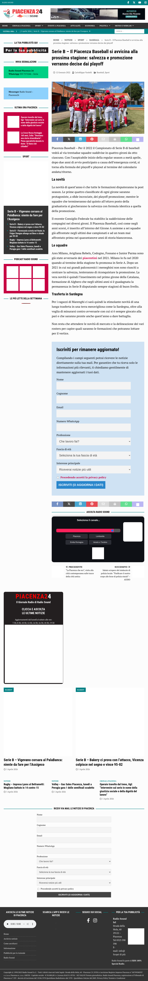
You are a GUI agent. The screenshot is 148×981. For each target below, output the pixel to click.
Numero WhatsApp (67, 421)
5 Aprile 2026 (12, 769)
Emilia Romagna (76, 542)
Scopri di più (119, 954)
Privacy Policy (102, 978)
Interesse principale (68, 463)
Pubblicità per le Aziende (14, 953)
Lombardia (100, 536)
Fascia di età (63, 449)
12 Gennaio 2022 (63, 72)
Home (5, 26)
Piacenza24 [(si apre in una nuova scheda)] (14, 95)
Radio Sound (7, 2)
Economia (90, 26)
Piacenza (76, 536)
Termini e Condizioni (117, 978)
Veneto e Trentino (100, 542)
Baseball (100, 72)
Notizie (68, 40)
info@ (122, 950)
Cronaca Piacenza (21, 26)
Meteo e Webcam (123, 26)
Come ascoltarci (10, 943)
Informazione (9, 948)
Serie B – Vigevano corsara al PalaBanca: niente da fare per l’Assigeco (24, 215)
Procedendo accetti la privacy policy (83, 477)
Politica (104, 26)
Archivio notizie (11, 938)
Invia (35, 73)
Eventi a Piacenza (57, 26)
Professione (63, 435)
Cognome (62, 393)
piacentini (90, 258)
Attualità (75, 26)
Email (59, 407)
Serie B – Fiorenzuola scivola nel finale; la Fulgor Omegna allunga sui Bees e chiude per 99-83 (27, 233)
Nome (60, 379)
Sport (38, 26)
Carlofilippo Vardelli (83, 72)
